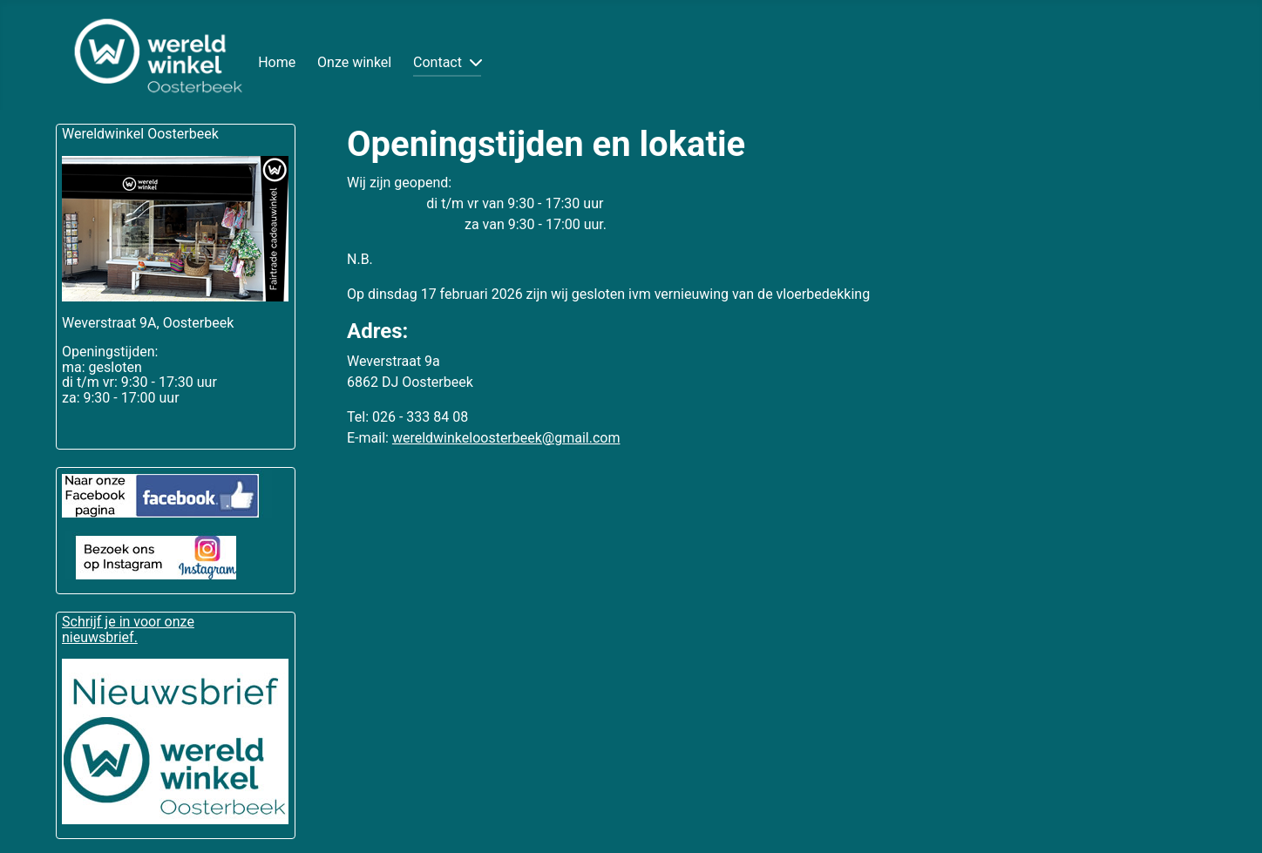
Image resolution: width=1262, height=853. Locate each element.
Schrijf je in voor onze (128, 621)
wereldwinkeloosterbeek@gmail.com (506, 438)
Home (276, 62)
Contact (437, 62)
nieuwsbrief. (100, 637)
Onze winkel (354, 62)
